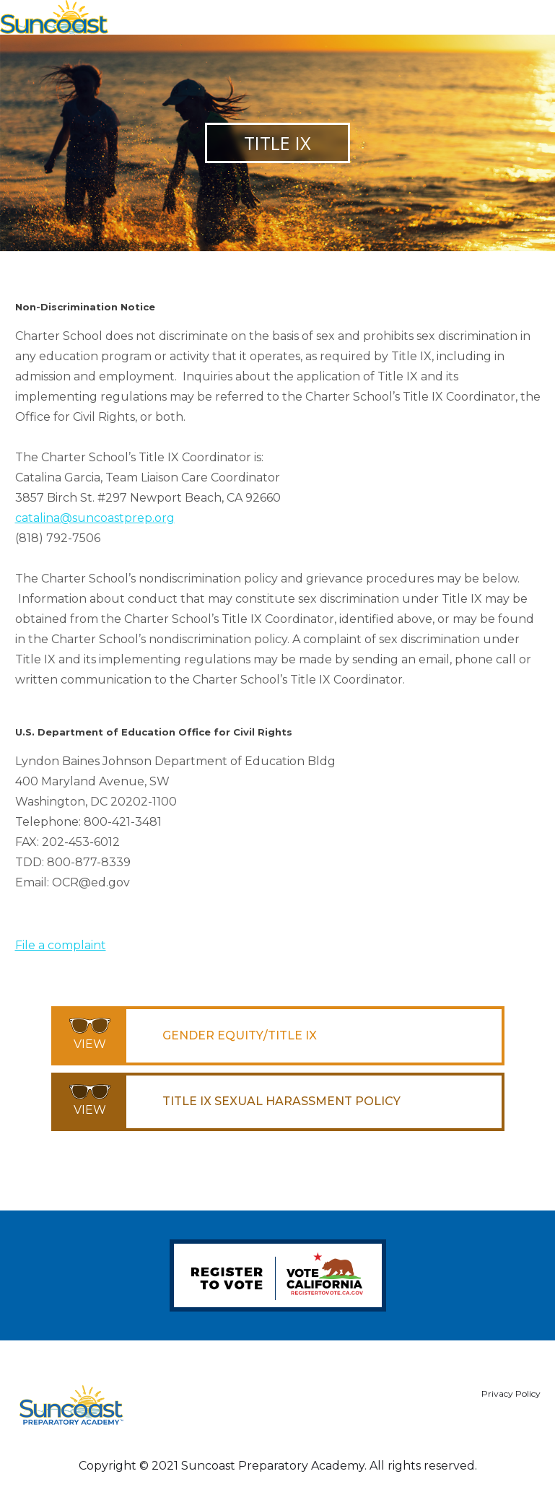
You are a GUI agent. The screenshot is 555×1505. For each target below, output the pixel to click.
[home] (54, 17)
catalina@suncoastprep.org (95, 518)
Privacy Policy (511, 1393)
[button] (523, 13)
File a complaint (60, 945)
